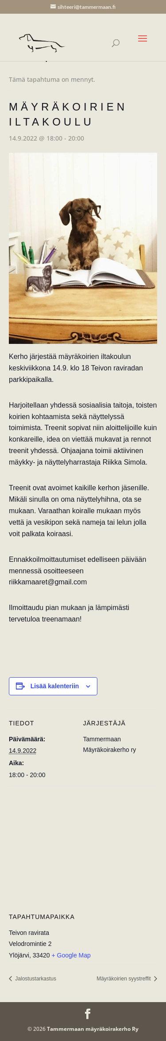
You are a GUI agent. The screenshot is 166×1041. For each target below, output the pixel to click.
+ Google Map (71, 955)
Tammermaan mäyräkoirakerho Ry (93, 1029)
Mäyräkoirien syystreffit (124, 979)
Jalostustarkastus (35, 979)
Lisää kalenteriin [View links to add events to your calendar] (55, 686)
